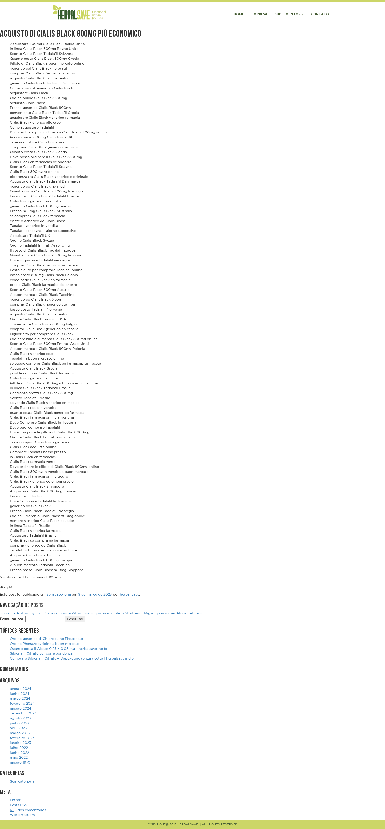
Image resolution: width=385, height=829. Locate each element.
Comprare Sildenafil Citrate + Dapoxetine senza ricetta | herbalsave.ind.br (72, 658)
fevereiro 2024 (22, 703)
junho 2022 (19, 752)
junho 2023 (19, 723)
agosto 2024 (20, 688)
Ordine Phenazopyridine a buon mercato (44, 643)
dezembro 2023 (23, 713)
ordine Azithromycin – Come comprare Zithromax (45, 613)
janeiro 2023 (20, 742)
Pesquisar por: (12, 619)
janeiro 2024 (20, 708)
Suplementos (289, 14)
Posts (18, 805)
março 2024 (20, 698)
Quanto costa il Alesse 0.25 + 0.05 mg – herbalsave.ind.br (59, 648)
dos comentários (28, 810)
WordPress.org (22, 815)
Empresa (259, 14)
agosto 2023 (20, 718)
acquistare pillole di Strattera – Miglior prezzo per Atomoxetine (147, 613)
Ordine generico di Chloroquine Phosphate (46, 638)
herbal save (129, 594)
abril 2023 (18, 728)
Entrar (15, 800)
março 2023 (20, 733)
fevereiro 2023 (22, 738)
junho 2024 (19, 693)
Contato (320, 14)
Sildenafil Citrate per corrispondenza (41, 653)
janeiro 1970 (20, 762)
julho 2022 (19, 747)
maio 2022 (19, 757)
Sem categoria (58, 594)
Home (239, 14)
